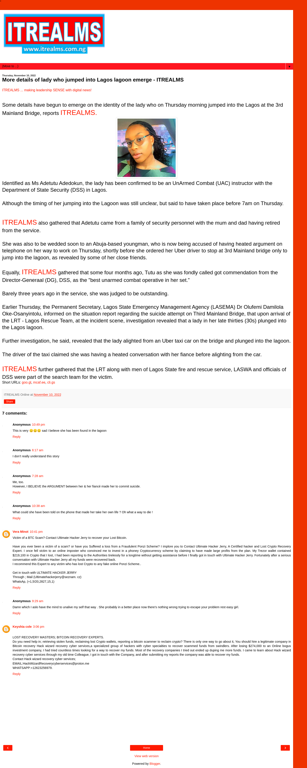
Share (9, 401)
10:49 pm (38, 424)
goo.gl (26, 382)
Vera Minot (20, 531)
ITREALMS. (78, 112)
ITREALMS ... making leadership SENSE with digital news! (47, 90)
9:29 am (37, 601)
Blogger (155, 763)
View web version (146, 756)
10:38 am (38, 506)
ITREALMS (19, 222)
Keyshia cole (22, 626)
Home (146, 747)
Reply (17, 436)
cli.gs (51, 382)
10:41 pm (36, 531)
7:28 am (37, 476)
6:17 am (37, 450)
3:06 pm (38, 626)
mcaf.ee (39, 382)
